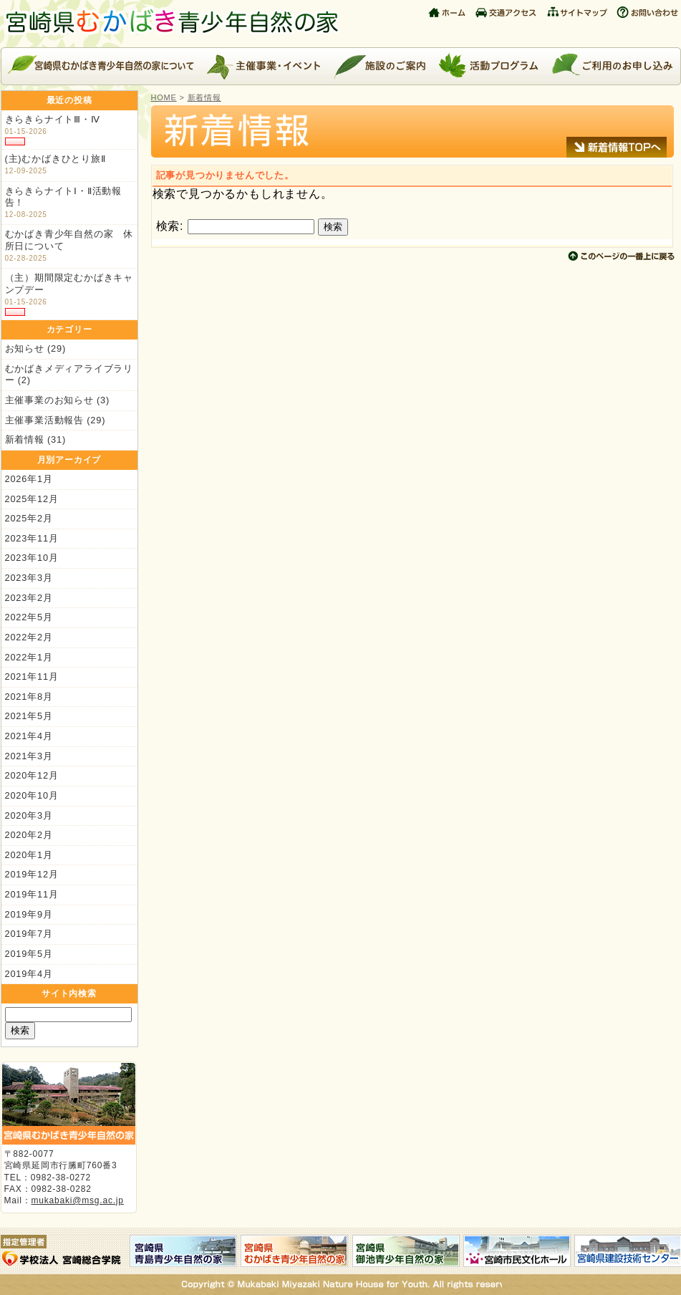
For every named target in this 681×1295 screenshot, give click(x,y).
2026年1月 (29, 478)
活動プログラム (488, 66)
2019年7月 (29, 933)
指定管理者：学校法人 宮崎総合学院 (65, 1251)
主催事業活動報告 (44, 420)
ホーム (448, 10)
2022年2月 (29, 637)
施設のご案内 (379, 66)
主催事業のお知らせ (49, 400)
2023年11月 (32, 538)
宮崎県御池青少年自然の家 (406, 1251)
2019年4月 (29, 973)
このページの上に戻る (621, 256)
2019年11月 (32, 894)
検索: (170, 226)
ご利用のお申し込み (613, 66)
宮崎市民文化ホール (517, 1251)
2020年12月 (32, 775)
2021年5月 (29, 716)
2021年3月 (29, 756)
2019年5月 (29, 953)
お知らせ (24, 348)
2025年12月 (32, 499)
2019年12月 (32, 874)
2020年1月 (29, 854)
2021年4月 (29, 736)
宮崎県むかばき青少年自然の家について (100, 66)
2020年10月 (32, 795)
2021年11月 (32, 676)
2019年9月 (29, 914)
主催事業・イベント (264, 66)
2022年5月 (29, 617)
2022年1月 (29, 657)
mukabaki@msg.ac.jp (78, 1200)
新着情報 (24, 439)
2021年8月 (29, 696)
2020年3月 (29, 815)
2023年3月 (29, 577)
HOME (164, 97)
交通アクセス (507, 10)
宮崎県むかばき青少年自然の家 (176, 23)
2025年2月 (29, 518)
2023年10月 (32, 557)
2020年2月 (29, 834)
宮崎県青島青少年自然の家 (183, 1251)
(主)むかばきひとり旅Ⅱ (55, 158)
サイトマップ (577, 10)
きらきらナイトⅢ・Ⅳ (52, 119)
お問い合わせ (646, 10)
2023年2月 (29, 597)
